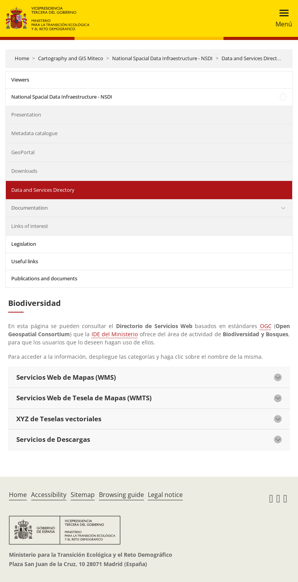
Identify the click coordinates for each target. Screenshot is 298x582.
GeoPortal (23, 152)
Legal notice (165, 494)
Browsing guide (121, 494)
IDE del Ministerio (115, 334)
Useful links (24, 261)
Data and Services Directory (253, 58)
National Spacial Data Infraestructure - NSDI (162, 58)
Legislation (23, 243)
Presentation (26, 114)
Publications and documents (44, 278)
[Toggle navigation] (281, 18)
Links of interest (29, 225)
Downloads (24, 170)
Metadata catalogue (34, 133)
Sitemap (83, 494)
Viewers (20, 79)
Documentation (29, 207)
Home (22, 58)
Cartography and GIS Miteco (70, 58)
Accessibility (48, 494)
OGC (266, 326)
